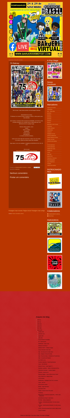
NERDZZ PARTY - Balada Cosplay (45, 347)
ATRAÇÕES (49, 109)
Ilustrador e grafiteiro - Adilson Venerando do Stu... (49, 368)
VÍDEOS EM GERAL (51, 165)
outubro (40, 331)
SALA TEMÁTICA (51, 161)
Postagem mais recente (16, 210)
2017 (38, 328)
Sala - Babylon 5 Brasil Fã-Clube (45, 353)
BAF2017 (49, 115)
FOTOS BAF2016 (51, 144)
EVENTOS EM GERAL (52, 141)
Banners (49, 122)
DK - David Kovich (42, 341)
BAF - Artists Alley (51, 111)
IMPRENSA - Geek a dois (43, 343)
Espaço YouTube (50, 139)
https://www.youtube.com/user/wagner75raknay (26, 150)
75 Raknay (40, 392)
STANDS (49, 163)
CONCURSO (50, 130)
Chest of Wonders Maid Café (44, 349)
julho (40, 337)
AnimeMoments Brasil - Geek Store (45, 397)
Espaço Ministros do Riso (52, 137)
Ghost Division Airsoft (42, 384)
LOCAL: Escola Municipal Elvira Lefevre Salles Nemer (49, 408)
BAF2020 (49, 118)
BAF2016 (17, 169)
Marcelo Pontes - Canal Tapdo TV (45, 366)
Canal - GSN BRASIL (42, 364)
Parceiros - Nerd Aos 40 (43, 372)
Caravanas (49, 126)
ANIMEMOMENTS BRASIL (54, 213)
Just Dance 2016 (41, 388)
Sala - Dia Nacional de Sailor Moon (45, 351)
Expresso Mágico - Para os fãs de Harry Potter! (48, 374)
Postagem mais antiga (38, 210)
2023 (38, 319)
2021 (38, 321)
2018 (38, 326)
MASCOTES (50, 156)
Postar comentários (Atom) (18, 213)
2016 (38, 330)
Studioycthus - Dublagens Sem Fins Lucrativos (48, 380)
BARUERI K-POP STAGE (52, 124)
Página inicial (27, 210)
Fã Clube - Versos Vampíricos (44, 399)
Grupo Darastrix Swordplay (44, 339)
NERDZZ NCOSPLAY (43, 345)
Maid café (49, 154)
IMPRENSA (49, 150)
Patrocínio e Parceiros (52, 158)
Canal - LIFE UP (41, 382)
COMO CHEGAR (51, 128)
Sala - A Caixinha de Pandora (44, 357)
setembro (41, 333)
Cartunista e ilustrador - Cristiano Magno (46, 370)
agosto (40, 335)
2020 (38, 323)
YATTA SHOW (41, 378)
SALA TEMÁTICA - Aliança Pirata (45, 376)
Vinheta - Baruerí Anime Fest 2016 (45, 390)
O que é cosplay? (42, 410)
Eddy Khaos (51, 215)
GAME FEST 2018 (51, 148)
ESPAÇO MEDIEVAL (51, 135)
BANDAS (49, 120)
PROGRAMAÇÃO (51, 159)
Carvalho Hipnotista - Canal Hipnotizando (47, 362)
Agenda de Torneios (51, 107)
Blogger (47, 415)
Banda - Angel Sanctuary (43, 386)
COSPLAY (49, 131)
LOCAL (48, 152)
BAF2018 (49, 116)
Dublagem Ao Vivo (51, 133)
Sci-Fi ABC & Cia (41, 360)
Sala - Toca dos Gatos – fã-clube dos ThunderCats (49, 355)
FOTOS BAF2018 (51, 146)
